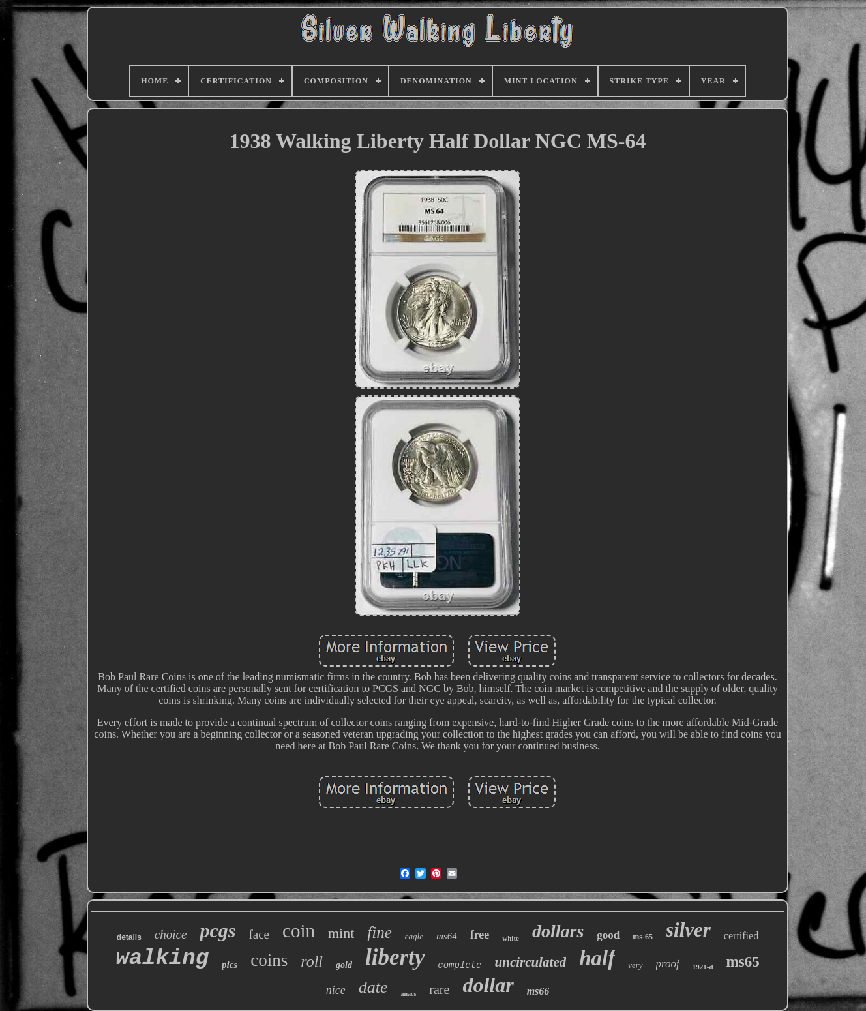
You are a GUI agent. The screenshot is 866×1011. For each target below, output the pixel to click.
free (480, 934)
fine (379, 932)
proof (667, 964)
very (635, 965)
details (129, 937)
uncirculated (531, 962)
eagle (414, 936)
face (258, 934)
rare (439, 989)
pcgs (217, 930)
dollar (487, 985)
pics (229, 964)
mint (341, 933)
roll (312, 961)
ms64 (446, 936)
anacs (408, 993)
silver (688, 929)
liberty (395, 957)
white (510, 938)
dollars (558, 931)
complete (459, 965)
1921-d (703, 967)
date (373, 987)
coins (269, 960)
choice (171, 934)
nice (336, 990)
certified (741, 935)
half (597, 958)
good (608, 935)
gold (344, 965)
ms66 (538, 991)
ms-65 (643, 936)
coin (298, 930)
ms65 (743, 962)
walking (162, 958)
